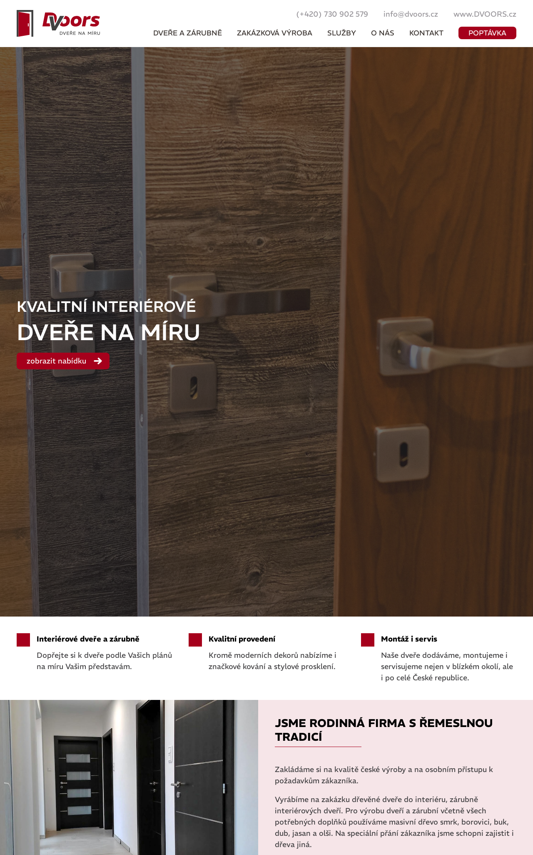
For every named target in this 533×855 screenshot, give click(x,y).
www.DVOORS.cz (484, 14)
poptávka (487, 33)
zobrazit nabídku (56, 361)
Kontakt (426, 33)
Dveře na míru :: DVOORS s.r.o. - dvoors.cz (58, 23)
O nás (382, 33)
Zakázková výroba (274, 33)
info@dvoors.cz (411, 14)
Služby (341, 33)
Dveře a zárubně (187, 33)
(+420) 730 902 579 (332, 14)
